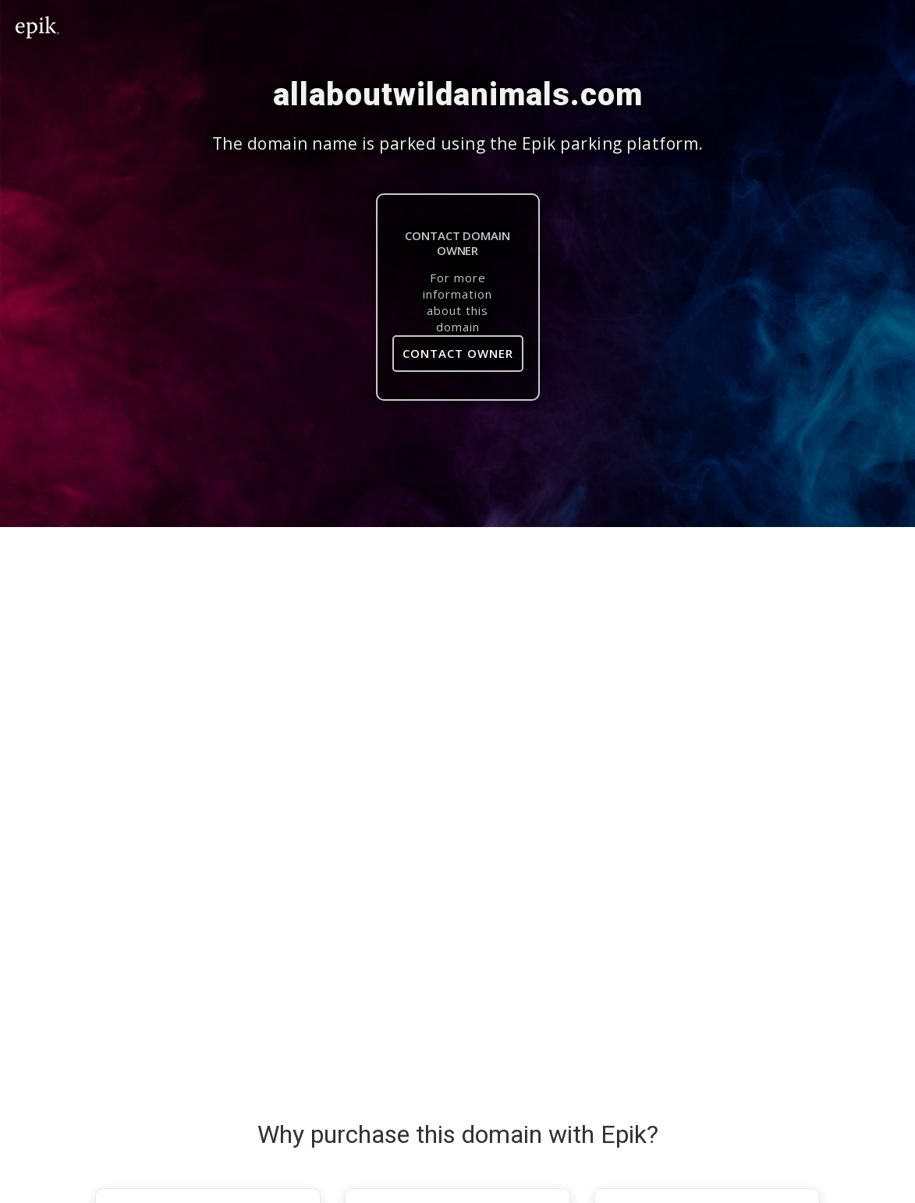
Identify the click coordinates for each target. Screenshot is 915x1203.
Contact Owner (458, 353)
